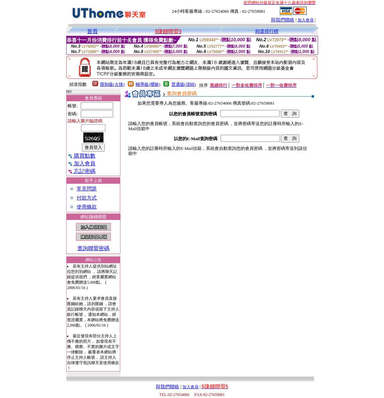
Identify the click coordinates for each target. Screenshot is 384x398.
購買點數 (81, 156)
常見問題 (87, 188)
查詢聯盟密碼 (93, 248)
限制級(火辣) (112, 84)
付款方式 (87, 198)
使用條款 (87, 207)
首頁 (92, 31)
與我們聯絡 (282, 19)
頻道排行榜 (267, 31)
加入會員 (306, 20)
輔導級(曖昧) (148, 84)
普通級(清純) (183, 84)
